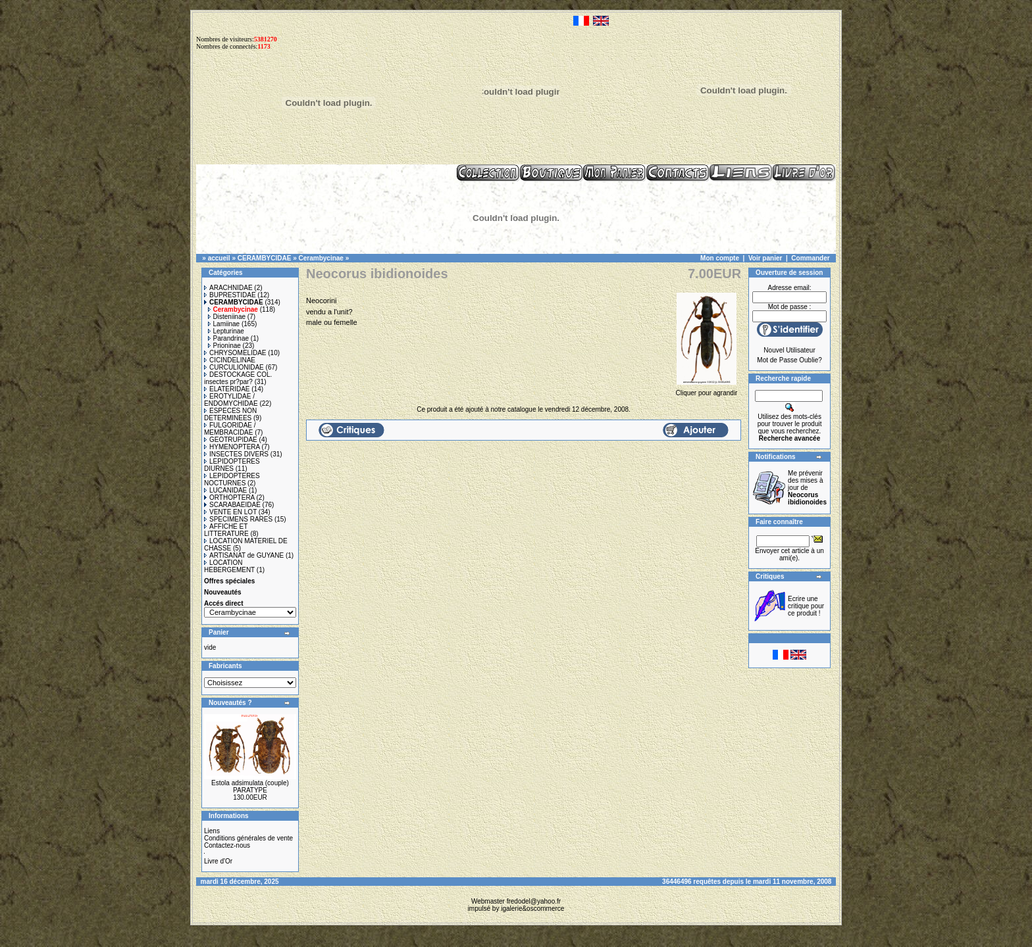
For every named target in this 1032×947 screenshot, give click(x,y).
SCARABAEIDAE (232, 504)
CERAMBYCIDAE (265, 258)
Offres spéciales (229, 581)
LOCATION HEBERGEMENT (229, 566)
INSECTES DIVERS (236, 454)
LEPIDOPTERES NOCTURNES (232, 479)
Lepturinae (226, 331)
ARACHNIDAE (228, 287)
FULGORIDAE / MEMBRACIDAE (230, 429)
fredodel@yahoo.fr (534, 901)
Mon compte (719, 258)
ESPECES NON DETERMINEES (230, 414)
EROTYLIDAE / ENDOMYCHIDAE (231, 400)
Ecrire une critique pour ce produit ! (806, 606)
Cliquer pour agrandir (707, 389)
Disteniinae (226, 316)
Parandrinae (228, 338)
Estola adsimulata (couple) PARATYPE (250, 786)
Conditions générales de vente (248, 838)
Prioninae (224, 345)
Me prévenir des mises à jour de (807, 488)
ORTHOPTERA (229, 497)
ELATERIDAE (227, 389)
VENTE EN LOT (230, 512)
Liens (212, 831)
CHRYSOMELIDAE (235, 352)
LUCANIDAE (225, 490)
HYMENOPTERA (232, 446)
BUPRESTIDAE (230, 295)
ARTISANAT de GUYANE (244, 555)
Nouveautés (223, 592)
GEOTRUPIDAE (230, 439)
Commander (810, 258)
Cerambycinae (321, 258)
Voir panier (765, 258)
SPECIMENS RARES (238, 519)
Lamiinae (224, 324)
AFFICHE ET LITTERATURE (226, 530)
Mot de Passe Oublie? (789, 360)
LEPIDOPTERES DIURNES (232, 465)
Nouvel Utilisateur (789, 350)
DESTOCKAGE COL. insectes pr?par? (238, 378)
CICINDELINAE (229, 360)
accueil (219, 258)
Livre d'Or (218, 861)
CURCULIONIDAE (234, 367)
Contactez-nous (227, 845)
